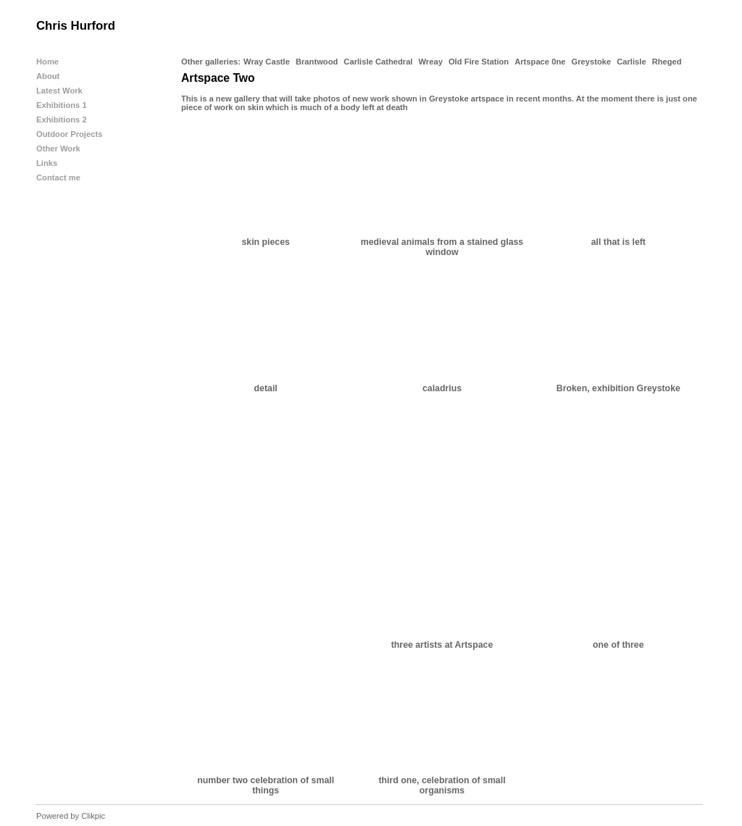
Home (47, 61)
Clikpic (93, 816)
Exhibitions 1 (61, 105)
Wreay (430, 61)
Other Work (58, 148)
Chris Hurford (75, 26)
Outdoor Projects (69, 134)
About (47, 76)
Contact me (58, 177)
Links (46, 163)
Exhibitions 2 (61, 119)
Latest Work (59, 90)
